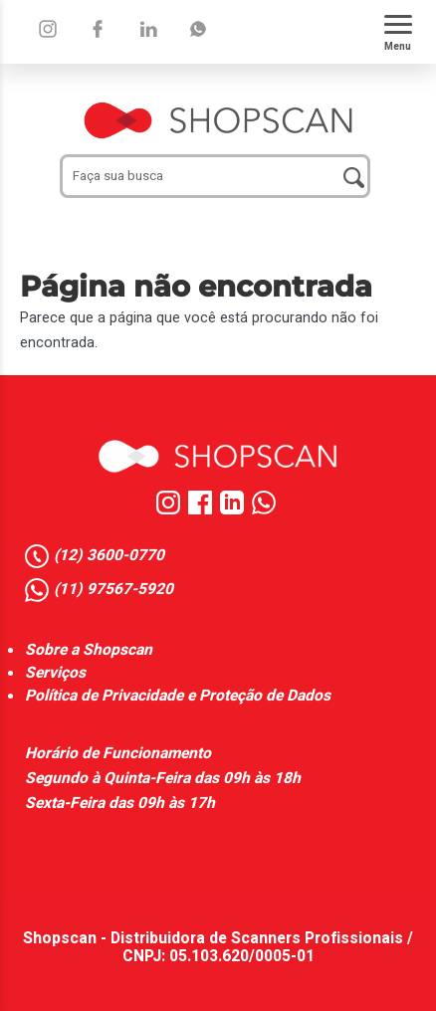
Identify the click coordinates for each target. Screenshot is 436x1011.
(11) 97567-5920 (113, 590)
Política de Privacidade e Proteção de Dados (177, 696)
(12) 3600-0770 (109, 556)
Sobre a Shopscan (88, 650)
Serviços (55, 673)
